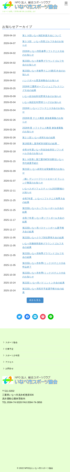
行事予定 (9, 349)
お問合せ (9, 368)
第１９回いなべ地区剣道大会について (41, 35)
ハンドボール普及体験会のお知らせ (40, 80)
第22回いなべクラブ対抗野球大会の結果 (43, 237)
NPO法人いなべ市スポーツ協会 (38, 468)
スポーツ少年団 (12, 355)
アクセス (9, 362)
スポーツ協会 (11, 342)
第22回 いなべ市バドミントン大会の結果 (43, 283)
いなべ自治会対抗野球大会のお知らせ (41, 96)
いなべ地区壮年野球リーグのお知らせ (41, 102)
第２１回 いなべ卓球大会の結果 (38, 137)
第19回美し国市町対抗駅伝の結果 (40, 143)
